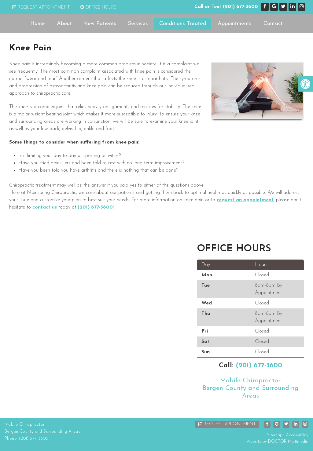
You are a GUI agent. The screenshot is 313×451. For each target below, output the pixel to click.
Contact (273, 24)
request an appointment (245, 200)
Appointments (235, 24)
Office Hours (98, 7)
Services (138, 24)
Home (37, 24)
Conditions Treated (182, 24)
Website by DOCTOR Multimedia (277, 441)
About (64, 24)
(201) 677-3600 (240, 6)
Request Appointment (41, 7)
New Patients (99, 24)
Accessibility (297, 435)
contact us (44, 207)
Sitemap (274, 435)
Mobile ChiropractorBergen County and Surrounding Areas (250, 388)
